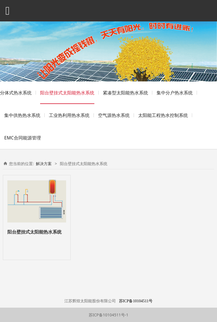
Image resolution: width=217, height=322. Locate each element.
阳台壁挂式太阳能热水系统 (67, 93)
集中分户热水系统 (175, 93)
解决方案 (44, 163)
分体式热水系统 (16, 93)
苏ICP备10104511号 (136, 301)
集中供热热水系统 (22, 115)
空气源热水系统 (114, 115)
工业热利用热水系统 (69, 115)
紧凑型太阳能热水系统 (125, 93)
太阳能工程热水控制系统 (163, 115)
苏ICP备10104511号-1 (109, 314)
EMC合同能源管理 (22, 138)
